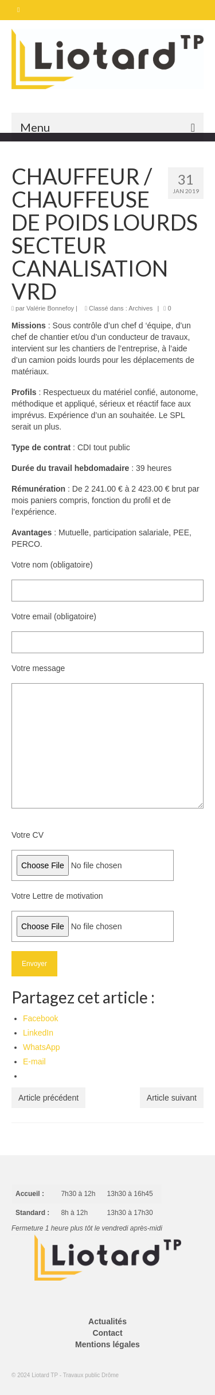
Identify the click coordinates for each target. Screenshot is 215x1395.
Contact (107, 1332)
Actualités (107, 1321)
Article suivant (172, 1097)
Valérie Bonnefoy (50, 308)
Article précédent (48, 1097)
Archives (140, 308)
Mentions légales (107, 1344)
